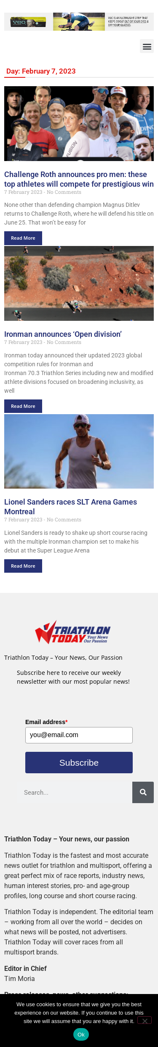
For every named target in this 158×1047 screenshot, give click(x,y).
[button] (147, 46)
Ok (81, 1034)
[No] (144, 1020)
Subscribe (79, 762)
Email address (46, 722)
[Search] (143, 792)
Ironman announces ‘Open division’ (63, 334)
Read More (23, 238)
